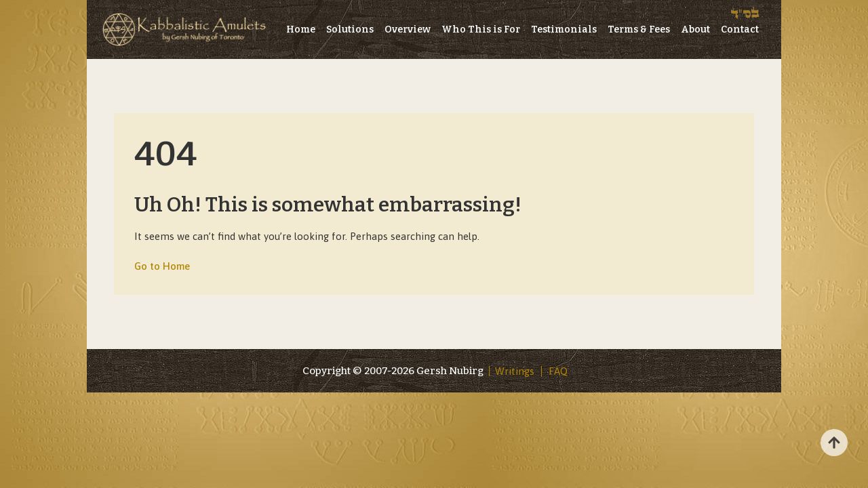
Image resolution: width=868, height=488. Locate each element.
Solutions (350, 29)
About (695, 29)
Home (300, 29)
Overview (407, 29)
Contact (740, 29)
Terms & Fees (639, 29)
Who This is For (480, 29)
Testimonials (564, 29)
